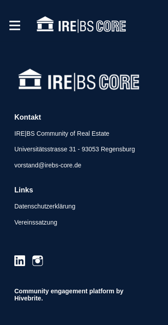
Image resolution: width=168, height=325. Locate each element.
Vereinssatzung (35, 222)
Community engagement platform (64, 291)
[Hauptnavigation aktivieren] (14, 25)
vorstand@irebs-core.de (48, 165)
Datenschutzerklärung (44, 206)
